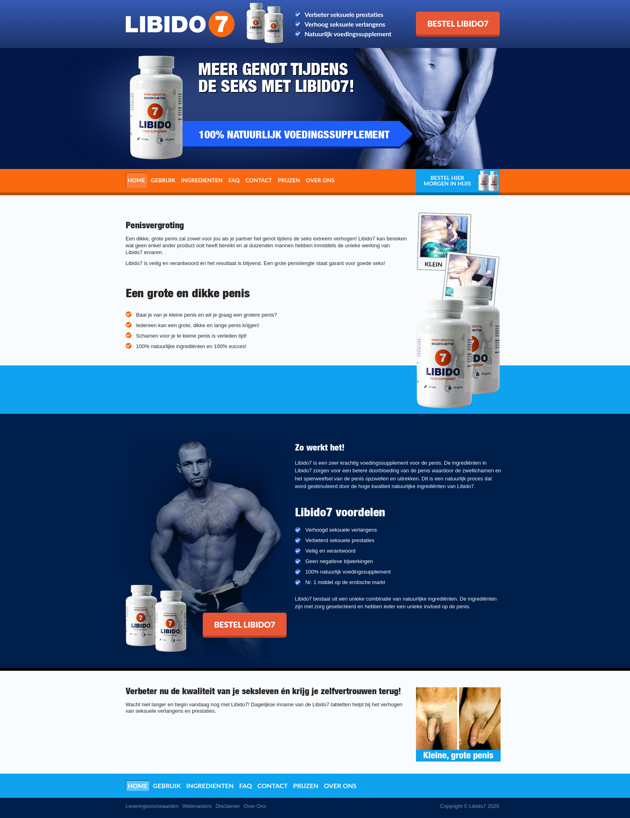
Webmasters (197, 806)
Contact (258, 180)
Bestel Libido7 (436, 15)
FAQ (234, 180)
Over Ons (255, 806)
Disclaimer (228, 806)
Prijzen (289, 180)
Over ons (320, 180)
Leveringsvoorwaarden (152, 806)
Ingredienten (201, 180)
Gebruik (163, 180)
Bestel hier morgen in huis (447, 180)
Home (136, 180)
